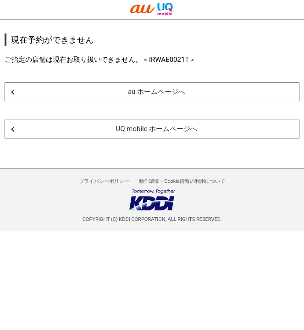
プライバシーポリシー (104, 181)
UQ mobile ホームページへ (157, 129)
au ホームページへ (156, 92)
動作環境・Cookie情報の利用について (182, 181)
